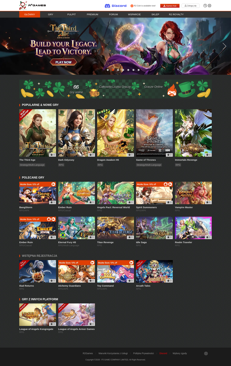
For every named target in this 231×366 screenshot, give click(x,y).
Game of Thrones (146, 159)
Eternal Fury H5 (67, 242)
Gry (50, 14)
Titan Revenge (105, 242)
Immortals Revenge (186, 159)
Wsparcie (134, 14)
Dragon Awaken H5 (108, 159)
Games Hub (169, 6)
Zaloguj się (190, 6)
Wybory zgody (180, 353)
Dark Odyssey (66, 159)
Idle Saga (141, 242)
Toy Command (105, 285)
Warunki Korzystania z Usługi (113, 353)
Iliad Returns (26, 285)
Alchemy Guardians (69, 285)
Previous (6, 46)
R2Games (88, 353)
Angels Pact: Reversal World (113, 207)
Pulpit (71, 14)
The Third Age (27, 159)
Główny (29, 14)
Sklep (155, 14)
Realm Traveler (183, 242)
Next (224, 46)
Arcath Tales (143, 285)
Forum (113, 14)
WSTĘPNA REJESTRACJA (39, 255)
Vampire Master (184, 207)
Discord (163, 353)
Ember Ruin (65, 207)
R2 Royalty (176, 14)
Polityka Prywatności (143, 353)
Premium (92, 14)
